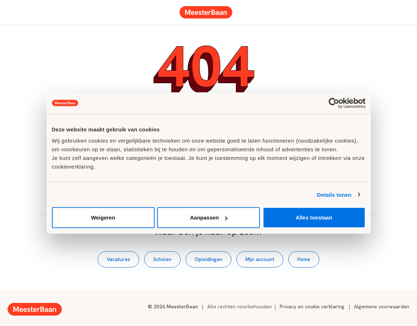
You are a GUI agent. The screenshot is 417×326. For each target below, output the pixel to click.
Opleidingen (208, 259)
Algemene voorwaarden (381, 306)
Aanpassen (208, 217)
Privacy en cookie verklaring (312, 306)
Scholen (162, 259)
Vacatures (118, 259)
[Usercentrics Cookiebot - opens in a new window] (333, 102)
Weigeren (103, 217)
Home (303, 259)
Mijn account (259, 259)
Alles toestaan (314, 217)
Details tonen (334, 194)
